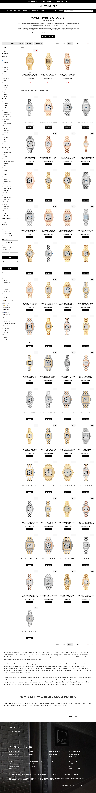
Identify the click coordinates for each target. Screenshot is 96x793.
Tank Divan (6, 121)
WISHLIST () (62, 5)
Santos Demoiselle (7, 110)
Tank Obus (6, 130)
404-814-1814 (17, 5)
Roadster (5, 103)
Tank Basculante (7, 116)
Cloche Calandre (7, 78)
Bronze (5, 339)
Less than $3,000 (7, 242)
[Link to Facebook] (10, 777)
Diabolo (5, 89)
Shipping (11, 788)
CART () (70, 5)
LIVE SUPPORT (26, 5)
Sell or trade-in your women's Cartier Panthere (19, 703)
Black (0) (6, 309)
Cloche (5, 156)
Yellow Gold (6, 325)
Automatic (5, 289)
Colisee (5, 80)
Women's (5, 53)
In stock (58, 43)
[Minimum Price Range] (5, 253)
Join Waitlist (29, 127)
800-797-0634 (31, 770)
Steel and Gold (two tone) (9, 323)
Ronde (5, 105)
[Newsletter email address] (55, 738)
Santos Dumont (7, 177)
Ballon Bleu (6, 69)
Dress (4, 278)
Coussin (5, 83)
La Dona (5, 94)
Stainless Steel (7, 321)
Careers (30, 788)
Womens (44, 11)
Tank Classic (6, 119)
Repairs (50, 788)
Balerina (5, 64)
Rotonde (5, 172)
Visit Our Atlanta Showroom (35, 791)
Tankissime (6, 135)
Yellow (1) (6, 305)
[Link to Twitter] (26, 777)
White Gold (6, 328)
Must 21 (5, 96)
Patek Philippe (6, 231)
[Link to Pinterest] (22, 777)
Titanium (5, 334)
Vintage (5, 280)
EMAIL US (76, 5)
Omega (5, 226)
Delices (5, 87)
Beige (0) (7, 307)
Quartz (5, 294)
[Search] (78, 11)
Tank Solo (5, 132)
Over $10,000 (6, 249)
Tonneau (5, 137)
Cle (4, 76)
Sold (64, 43)
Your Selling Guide (73, 791)
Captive (5, 71)
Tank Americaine (7, 112)
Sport (4, 275)
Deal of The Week (53, 784)
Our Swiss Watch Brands (74, 784)
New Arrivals (10, 11)
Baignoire (5, 62)
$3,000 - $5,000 (7, 245)
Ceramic (5, 337)
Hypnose (5, 92)
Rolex (4, 222)
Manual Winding (7, 291)
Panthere (5, 98)
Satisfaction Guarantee (14, 784)
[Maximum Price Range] (14, 253)
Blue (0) (7, 312)
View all (70, 43)
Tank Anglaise (6, 114)
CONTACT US (83, 5)
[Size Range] (10, 265)
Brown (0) (6, 314)
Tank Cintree (6, 190)
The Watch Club (72, 786)
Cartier (56, 23)
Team (30, 786)
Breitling (5, 229)
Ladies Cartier (6, 60)
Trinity (4, 141)
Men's (4, 51)
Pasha (4, 101)
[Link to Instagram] (14, 777)
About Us (31, 784)
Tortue (4, 139)
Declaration (6, 85)
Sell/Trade (51, 786)
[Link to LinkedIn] (18, 777)
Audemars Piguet (7, 235)
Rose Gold (6, 330)
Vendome (5, 144)
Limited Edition (6, 282)
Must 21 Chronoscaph (8, 161)
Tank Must (5, 128)
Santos (5, 107)
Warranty (11, 791)
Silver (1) (7, 303)
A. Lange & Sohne (7, 233)
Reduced (53, 11)
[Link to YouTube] (30, 777)
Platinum (5, 332)
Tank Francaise (7, 123)
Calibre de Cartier (7, 152)
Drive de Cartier (7, 159)
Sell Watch (22, 11)
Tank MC (5, 201)
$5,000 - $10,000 (7, 247)
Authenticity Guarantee (14, 786)
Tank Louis (6, 125)
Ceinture (5, 74)
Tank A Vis (5, 179)
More (61, 11)
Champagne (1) (9, 300)
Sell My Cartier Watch (48, 36)
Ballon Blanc (6, 67)
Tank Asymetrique (7, 186)
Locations (51, 791)
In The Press (72, 788)
